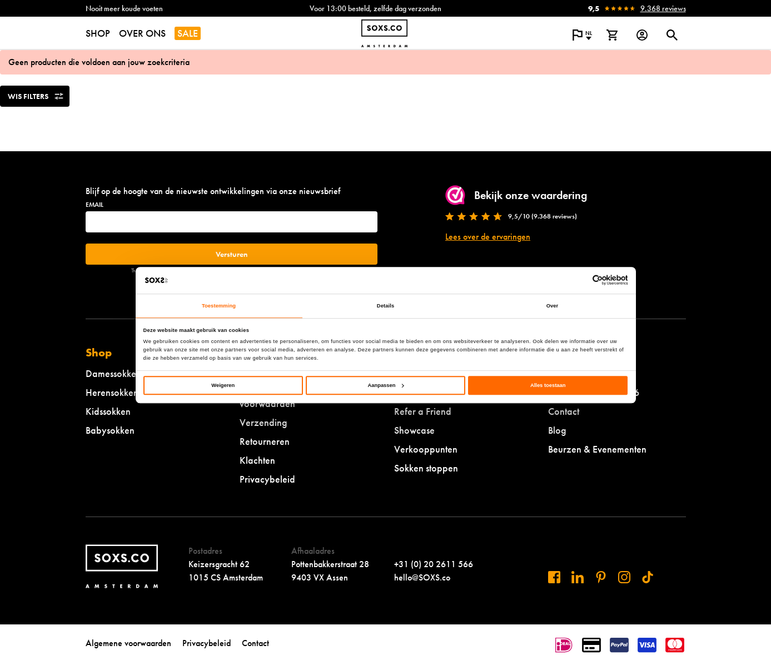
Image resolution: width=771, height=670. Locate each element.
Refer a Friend (422, 411)
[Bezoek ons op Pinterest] (601, 577)
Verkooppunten (425, 449)
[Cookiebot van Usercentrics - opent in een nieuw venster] (579, 280)
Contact (563, 411)
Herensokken (112, 392)
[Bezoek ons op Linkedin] (577, 577)
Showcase (414, 430)
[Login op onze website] (642, 35)
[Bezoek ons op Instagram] (624, 577)
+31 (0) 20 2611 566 (433, 564)
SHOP (98, 33)
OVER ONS (142, 33)
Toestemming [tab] (219, 306)
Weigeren (223, 385)
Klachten (257, 460)
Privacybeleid (267, 479)
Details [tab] (385, 306)
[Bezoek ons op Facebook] (554, 577)
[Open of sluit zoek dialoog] (672, 35)
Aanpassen (386, 385)
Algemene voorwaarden (128, 643)
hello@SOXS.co (422, 577)
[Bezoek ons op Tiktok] (647, 577)
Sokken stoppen (426, 467)
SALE (187, 33)
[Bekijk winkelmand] (612, 35)
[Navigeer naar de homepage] (384, 33)
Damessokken (113, 373)
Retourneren (265, 441)
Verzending (263, 422)
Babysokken (110, 430)
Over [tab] (552, 306)
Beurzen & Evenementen (597, 449)
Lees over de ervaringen (487, 236)
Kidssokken (108, 411)
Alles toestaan (547, 385)
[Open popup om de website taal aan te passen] (582, 35)
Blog (557, 430)
